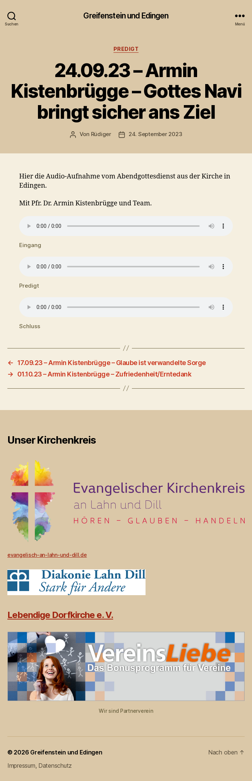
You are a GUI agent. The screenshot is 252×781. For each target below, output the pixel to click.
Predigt (126, 49)
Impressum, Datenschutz (39, 765)
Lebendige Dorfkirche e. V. (60, 615)
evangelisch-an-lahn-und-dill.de (47, 555)
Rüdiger (101, 134)
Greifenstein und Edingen (125, 16)
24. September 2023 (155, 134)
